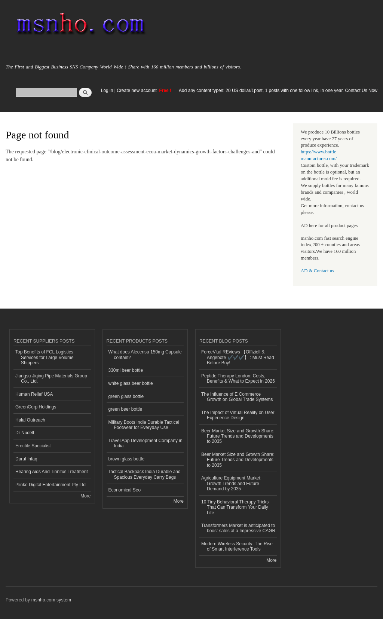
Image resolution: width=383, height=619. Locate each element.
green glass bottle (126, 396)
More (85, 496)
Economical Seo (124, 490)
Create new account (137, 90)
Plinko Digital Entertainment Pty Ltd (50, 484)
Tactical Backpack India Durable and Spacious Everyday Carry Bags (144, 474)
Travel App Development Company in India (145, 443)
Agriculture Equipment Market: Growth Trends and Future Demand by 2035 (231, 483)
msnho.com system (51, 600)
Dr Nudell (24, 432)
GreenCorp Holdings (35, 407)
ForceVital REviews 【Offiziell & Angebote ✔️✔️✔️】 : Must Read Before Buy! (237, 357)
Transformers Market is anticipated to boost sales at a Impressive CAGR (238, 528)
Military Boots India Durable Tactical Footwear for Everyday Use (144, 425)
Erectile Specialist (33, 445)
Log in (107, 90)
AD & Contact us (317, 270)
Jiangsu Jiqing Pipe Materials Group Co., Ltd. (51, 378)
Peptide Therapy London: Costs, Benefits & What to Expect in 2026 (238, 378)
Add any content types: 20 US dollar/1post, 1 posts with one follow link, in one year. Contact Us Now (278, 90)
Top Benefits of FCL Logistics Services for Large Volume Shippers (44, 357)
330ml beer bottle (125, 370)
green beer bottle (125, 409)
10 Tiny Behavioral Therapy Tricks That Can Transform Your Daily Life (235, 507)
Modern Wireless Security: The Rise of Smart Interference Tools (237, 546)
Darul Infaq (26, 459)
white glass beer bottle (130, 383)
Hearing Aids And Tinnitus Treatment (51, 471)
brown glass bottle (126, 459)
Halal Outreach (30, 420)
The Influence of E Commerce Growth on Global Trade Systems (237, 397)
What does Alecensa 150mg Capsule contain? (145, 354)
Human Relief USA (34, 394)
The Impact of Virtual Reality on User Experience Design (238, 415)
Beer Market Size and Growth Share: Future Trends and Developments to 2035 (238, 436)
